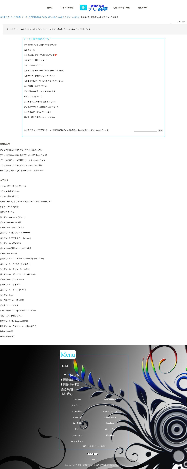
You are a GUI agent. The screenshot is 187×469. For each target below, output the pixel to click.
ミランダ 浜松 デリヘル (9, 191)
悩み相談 (110, 423)
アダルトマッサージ (110, 405)
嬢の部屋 (77, 423)
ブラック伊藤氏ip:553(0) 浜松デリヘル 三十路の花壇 (21, 165)
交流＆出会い (110, 417)
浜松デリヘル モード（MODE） (13, 289)
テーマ (24, 16)
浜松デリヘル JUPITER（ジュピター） (16, 263)
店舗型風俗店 (110, 399)
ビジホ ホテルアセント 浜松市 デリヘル (40, 101)
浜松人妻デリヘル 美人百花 (12, 300)
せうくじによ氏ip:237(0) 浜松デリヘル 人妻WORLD (21, 170)
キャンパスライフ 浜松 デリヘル (13, 186)
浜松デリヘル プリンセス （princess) (15, 237)
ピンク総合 (77, 411)
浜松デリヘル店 (6, 295)
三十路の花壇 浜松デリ (9, 196)
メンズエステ (77, 405)
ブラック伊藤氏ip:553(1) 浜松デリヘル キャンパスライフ (22, 160)
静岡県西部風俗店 (7, 336)
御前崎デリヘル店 (7, 212)
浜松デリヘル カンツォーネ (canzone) (15, 232)
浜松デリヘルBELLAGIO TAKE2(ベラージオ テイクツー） (22, 258)
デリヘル (77, 399)
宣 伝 (77, 429)
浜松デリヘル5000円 (8, 253)
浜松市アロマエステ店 (9, 305)
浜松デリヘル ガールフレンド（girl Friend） (18, 274)
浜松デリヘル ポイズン (10, 284)
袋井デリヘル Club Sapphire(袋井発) (14, 320)
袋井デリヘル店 (6, 331)
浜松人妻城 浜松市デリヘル (36, 86)
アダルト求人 (77, 435)
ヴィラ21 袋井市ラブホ (33, 65)
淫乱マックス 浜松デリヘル (11, 315)
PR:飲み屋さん (77, 441)
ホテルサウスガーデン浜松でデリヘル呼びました (44, 81)
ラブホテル (77, 417)
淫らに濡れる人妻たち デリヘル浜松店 (63, 16)
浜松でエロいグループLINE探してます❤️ (40, 55)
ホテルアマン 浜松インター (35, 60)
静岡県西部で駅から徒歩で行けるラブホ (40, 44)
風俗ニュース (29, 49)
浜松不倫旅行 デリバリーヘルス (37, 112)
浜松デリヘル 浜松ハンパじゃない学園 (15, 248)
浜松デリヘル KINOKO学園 (10, 222)
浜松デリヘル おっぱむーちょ (12, 227)
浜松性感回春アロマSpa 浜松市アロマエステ (18, 310)
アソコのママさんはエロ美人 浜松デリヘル (41, 106)
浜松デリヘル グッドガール (12, 279)
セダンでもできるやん (33, 96)
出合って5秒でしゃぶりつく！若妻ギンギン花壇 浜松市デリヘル (26, 201)
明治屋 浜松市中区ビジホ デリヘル (39, 117)
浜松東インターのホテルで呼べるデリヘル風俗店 (44, 70)
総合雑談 (110, 435)
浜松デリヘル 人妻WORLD (10, 243)
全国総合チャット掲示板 (96, 446)
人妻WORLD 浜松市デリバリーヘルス (39, 75)
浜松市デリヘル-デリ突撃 (10, 16)
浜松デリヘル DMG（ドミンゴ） (13, 217)
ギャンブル (110, 429)
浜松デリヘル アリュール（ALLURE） (15, 269)
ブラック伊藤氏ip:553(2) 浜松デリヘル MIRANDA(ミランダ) (23, 155)
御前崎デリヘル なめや (9, 206)
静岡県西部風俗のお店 (38, 16)
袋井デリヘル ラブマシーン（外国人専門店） (19, 326)
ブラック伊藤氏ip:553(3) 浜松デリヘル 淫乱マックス (21, 149)
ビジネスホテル (110, 411)
